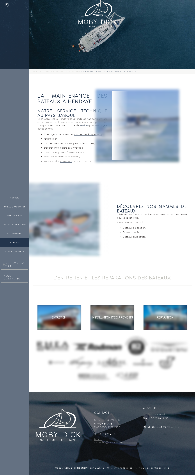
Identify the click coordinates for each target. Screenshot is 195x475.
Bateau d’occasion (15, 207)
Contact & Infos (14, 251)
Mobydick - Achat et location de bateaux (56, 71)
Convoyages (14, 234)
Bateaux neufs (15, 216)
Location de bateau (15, 225)
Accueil (14, 198)
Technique (15, 242)
